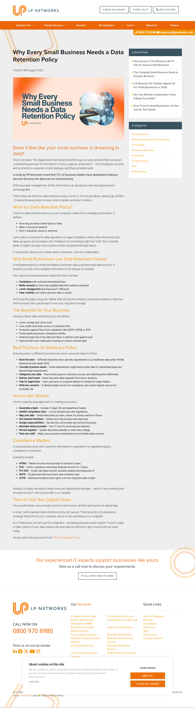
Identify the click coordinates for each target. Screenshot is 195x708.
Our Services (150, 623)
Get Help (148, 620)
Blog (145, 631)
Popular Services (53, 25)
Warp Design (26, 695)
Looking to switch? (153, 638)
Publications (139, 171)
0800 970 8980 (165, 9)
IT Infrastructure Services (120, 616)
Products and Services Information (151, 139)
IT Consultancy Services (83, 634)
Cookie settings (148, 668)
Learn (130, 25)
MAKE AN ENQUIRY (114, 9)
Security (80, 25)
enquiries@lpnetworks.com (174, 32)
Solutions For (23, 25)
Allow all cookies (147, 684)
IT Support (138, 144)
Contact (174, 25)
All (134, 166)
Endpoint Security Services (121, 652)
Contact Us (149, 627)
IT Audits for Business (82, 645)
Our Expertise (106, 25)
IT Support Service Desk (83, 616)
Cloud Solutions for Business (122, 620)
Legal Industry (140, 160)
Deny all (147, 676)
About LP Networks (153, 616)
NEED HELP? (140, 9)
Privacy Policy (150, 634)
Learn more (34, 681)
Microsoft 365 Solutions (119, 634)
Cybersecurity (140, 134)
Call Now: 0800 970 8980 (97, 575)
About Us (151, 25)
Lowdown (138, 155)
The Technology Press (66, 537)
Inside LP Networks (143, 150)
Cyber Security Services (119, 627)
